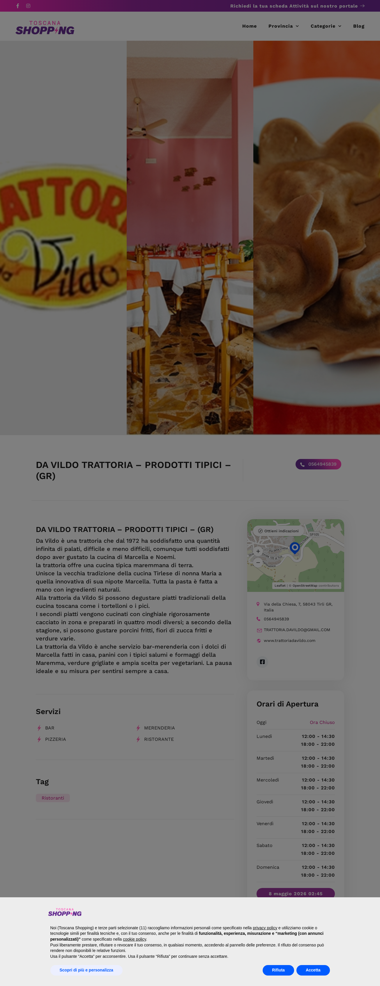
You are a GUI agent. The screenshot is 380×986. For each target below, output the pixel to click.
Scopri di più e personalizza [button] (86, 970)
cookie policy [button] (134, 939)
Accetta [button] (313, 970)
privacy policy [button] (265, 928)
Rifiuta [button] (278, 970)
